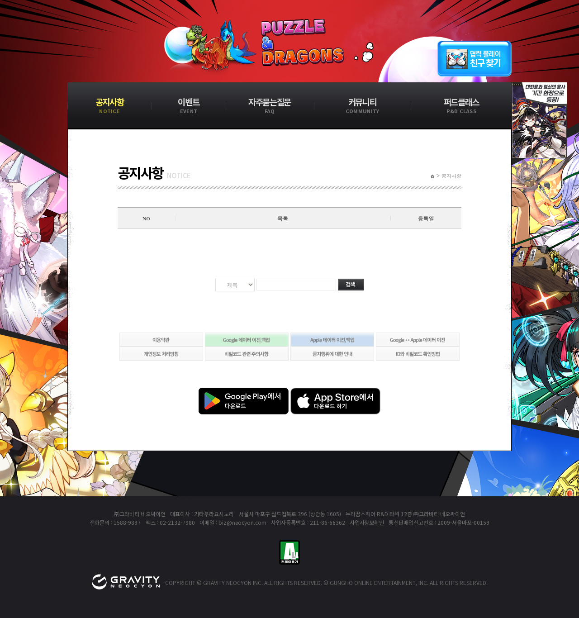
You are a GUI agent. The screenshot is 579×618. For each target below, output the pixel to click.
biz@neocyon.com (242, 522)
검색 (351, 284)
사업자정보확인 (367, 522)
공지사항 (451, 176)
